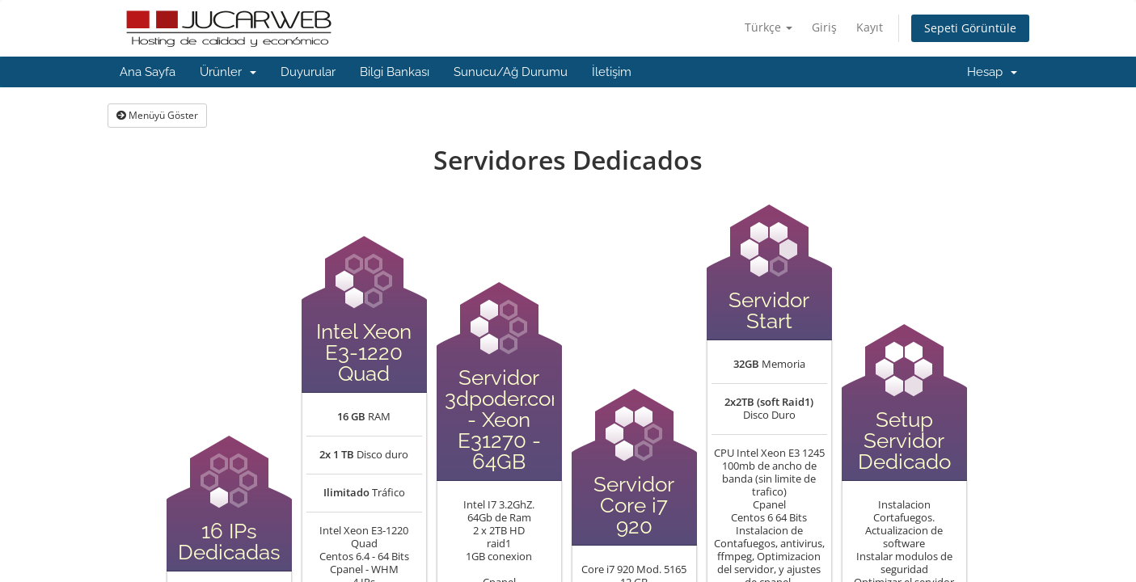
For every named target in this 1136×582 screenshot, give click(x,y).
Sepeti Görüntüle (970, 28)
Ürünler (228, 72)
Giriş (824, 27)
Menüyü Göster (157, 115)
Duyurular (308, 72)
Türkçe (768, 27)
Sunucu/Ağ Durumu (511, 72)
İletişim (611, 72)
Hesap (992, 72)
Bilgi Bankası (394, 72)
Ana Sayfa (147, 72)
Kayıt (869, 27)
